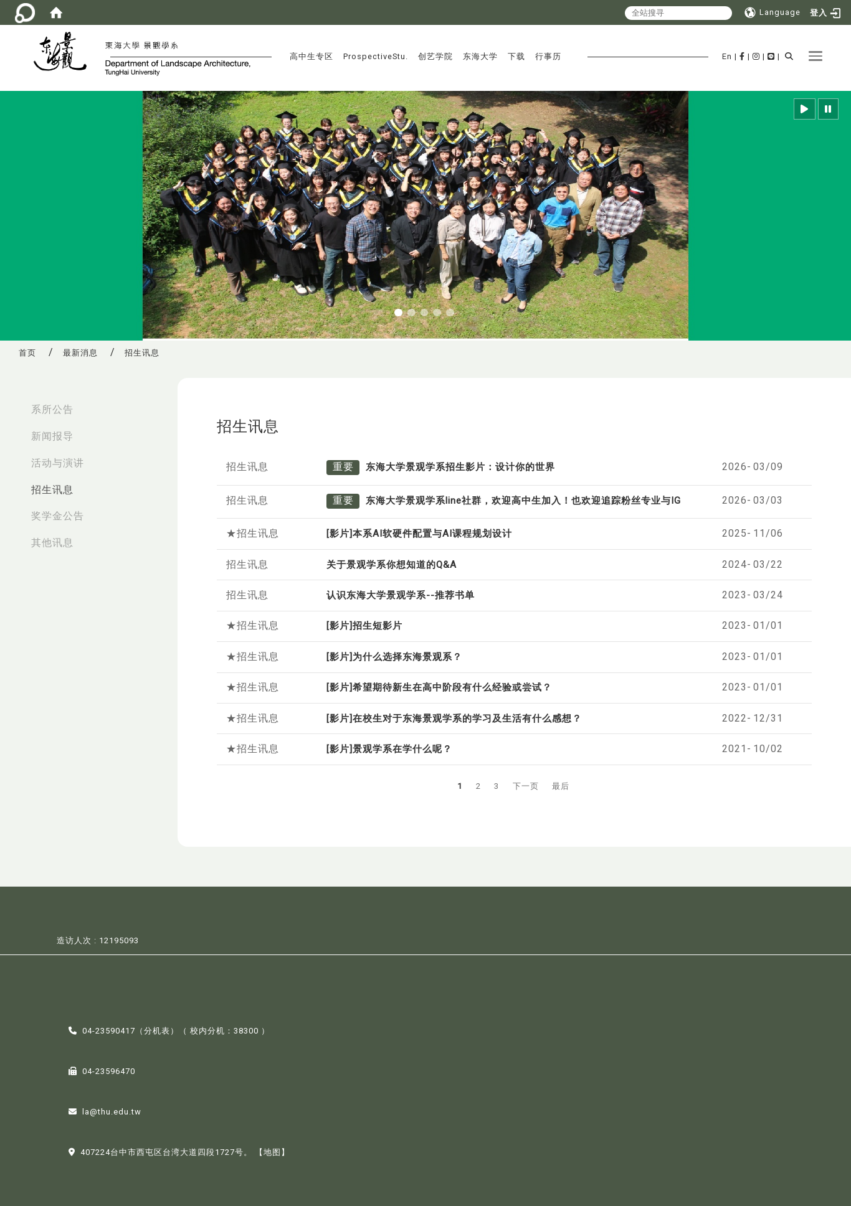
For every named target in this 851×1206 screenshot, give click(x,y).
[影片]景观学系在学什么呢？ (389, 749)
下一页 (526, 786)
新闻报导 (52, 436)
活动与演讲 (57, 463)
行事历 (548, 56)
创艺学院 (435, 56)
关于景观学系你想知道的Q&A (391, 564)
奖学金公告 (57, 516)
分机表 (157, 1029)
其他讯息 (52, 543)
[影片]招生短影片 (364, 625)
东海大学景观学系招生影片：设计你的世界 (460, 467)
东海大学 (480, 56)
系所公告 (52, 409)
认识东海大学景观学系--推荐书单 (400, 595)
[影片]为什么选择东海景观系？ (394, 656)
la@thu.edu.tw (111, 1110)
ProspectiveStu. (375, 56)
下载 (516, 56)
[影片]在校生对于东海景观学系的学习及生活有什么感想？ (454, 718)
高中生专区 (311, 56)
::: (13, 403)
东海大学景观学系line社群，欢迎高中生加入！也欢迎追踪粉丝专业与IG (523, 500)
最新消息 (80, 352)
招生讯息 (52, 490)
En (727, 56)
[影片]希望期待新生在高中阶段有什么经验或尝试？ (439, 687)
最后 (560, 786)
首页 (27, 352)
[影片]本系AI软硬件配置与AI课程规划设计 (419, 533)
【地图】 (272, 1151)
